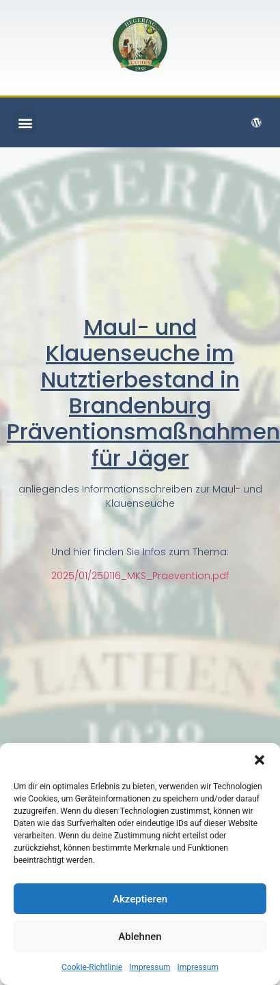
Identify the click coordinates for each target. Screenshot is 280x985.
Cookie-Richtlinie (91, 967)
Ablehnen (139, 936)
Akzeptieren (140, 899)
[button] (259, 760)
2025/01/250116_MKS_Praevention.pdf (140, 576)
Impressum (149, 967)
